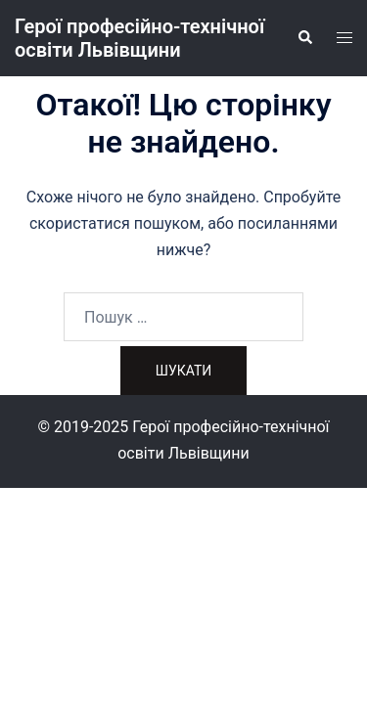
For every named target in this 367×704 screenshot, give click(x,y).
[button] (304, 38)
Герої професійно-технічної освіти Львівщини (139, 38)
